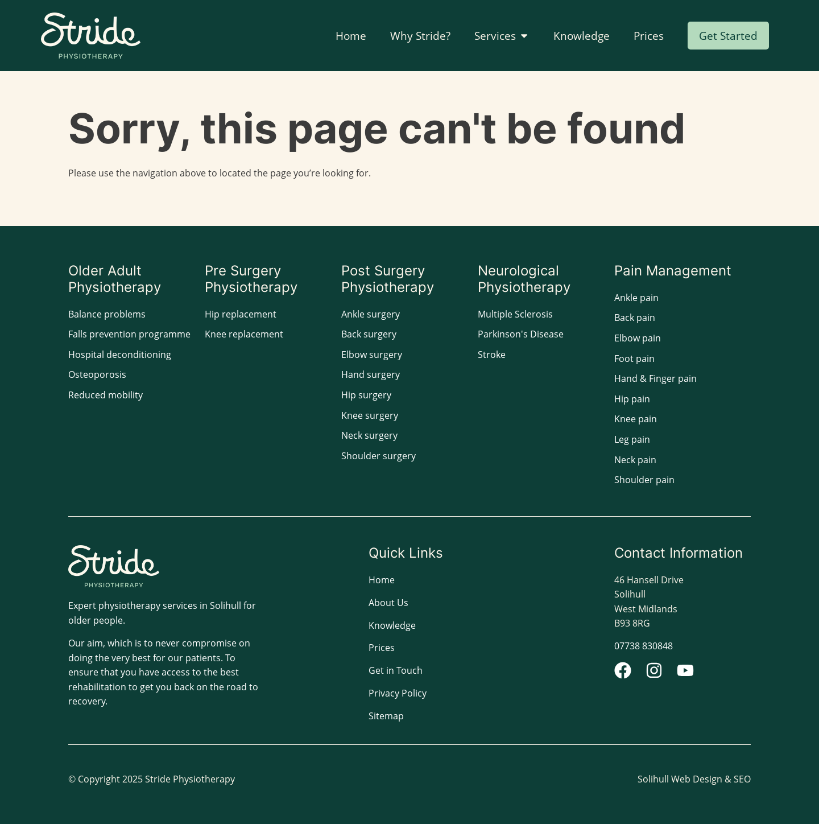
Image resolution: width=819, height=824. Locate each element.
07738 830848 (643, 646)
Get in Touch (396, 670)
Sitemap (386, 716)
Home (382, 580)
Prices (382, 647)
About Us (388, 602)
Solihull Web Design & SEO (694, 779)
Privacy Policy (398, 693)
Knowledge (392, 625)
